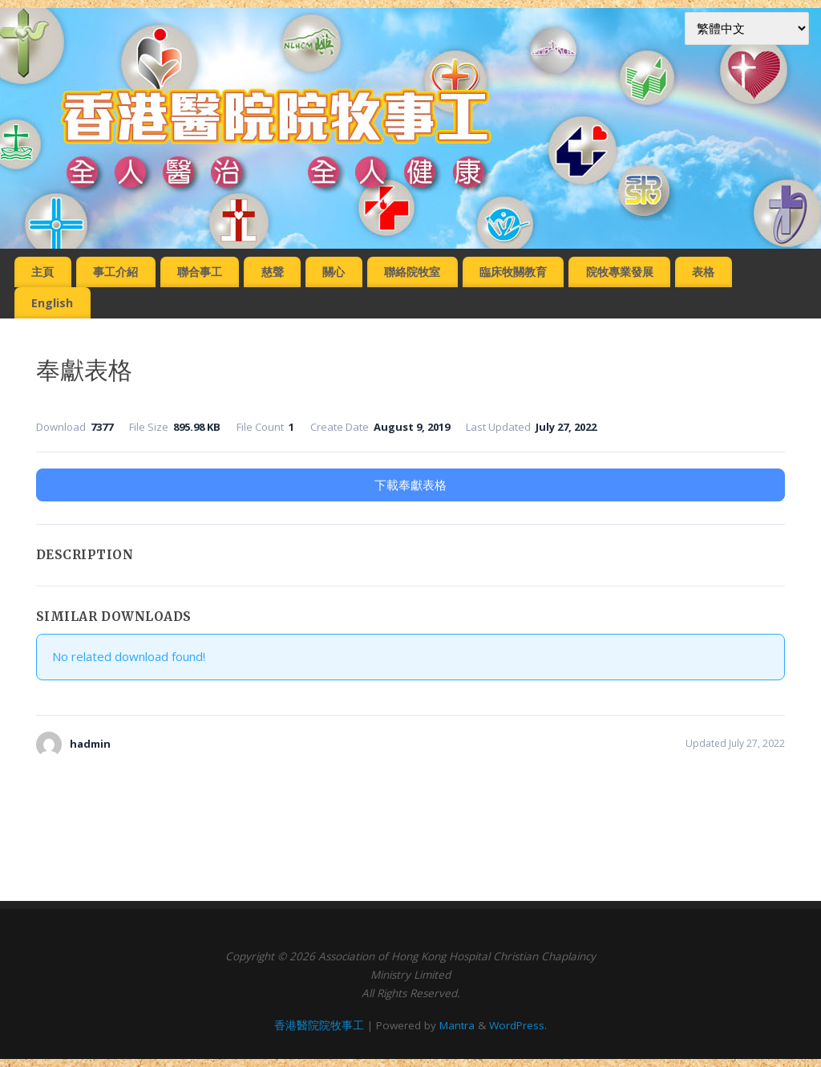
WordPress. (518, 1025)
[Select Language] (747, 28)
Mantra (457, 1025)
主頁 (42, 271)
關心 (333, 271)
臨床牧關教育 (513, 271)
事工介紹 (115, 271)
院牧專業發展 (619, 271)
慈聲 (272, 271)
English (52, 302)
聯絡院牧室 (412, 271)
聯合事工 (199, 271)
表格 (703, 271)
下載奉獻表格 (410, 485)
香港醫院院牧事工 (319, 1025)
